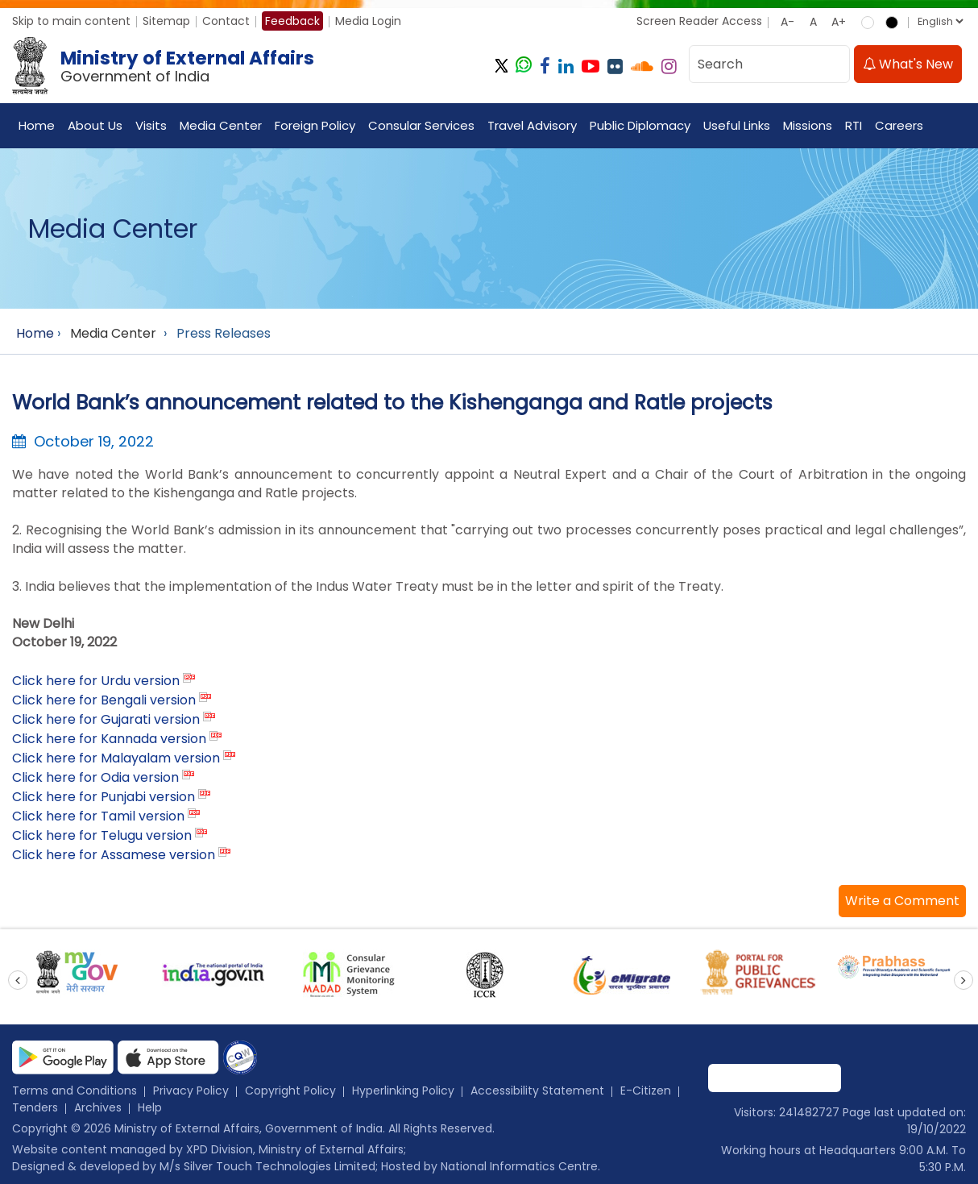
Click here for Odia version (95, 777)
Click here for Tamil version (98, 816)
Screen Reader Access (699, 21)
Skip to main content (71, 21)
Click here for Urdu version (96, 680)
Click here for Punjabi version (103, 796)
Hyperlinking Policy (403, 1090)
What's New (908, 64)
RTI (853, 125)
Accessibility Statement (537, 1090)
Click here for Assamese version (113, 854)
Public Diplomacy (640, 125)
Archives (98, 1107)
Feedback (292, 21)
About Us (95, 125)
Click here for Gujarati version (106, 719)
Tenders (35, 1107)
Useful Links (736, 125)
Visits (151, 125)
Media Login (368, 21)
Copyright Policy (290, 1090)
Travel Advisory (532, 125)
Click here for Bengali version (104, 700)
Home (37, 125)
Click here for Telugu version (102, 835)
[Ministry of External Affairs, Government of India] (166, 66)
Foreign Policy (315, 125)
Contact (226, 21)
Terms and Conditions (74, 1090)
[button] (902, 901)
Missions (807, 125)
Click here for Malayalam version (116, 758)
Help (150, 1107)
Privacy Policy (191, 1090)
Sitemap (166, 21)
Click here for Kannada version (109, 738)
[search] (833, 64)
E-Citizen (645, 1090)
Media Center (221, 125)
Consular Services (421, 125)
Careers (899, 125)
